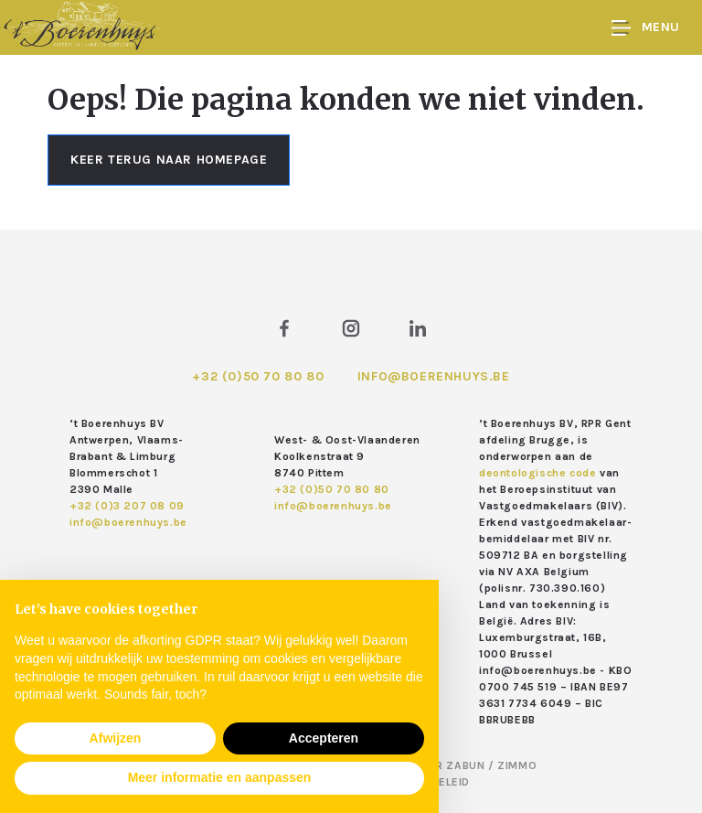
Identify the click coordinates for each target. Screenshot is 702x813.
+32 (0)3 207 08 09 (127, 505)
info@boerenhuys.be (433, 376)
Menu (646, 27)
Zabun (465, 765)
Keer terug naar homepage (168, 159)
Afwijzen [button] (116, 738)
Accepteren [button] (323, 738)
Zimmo (517, 765)
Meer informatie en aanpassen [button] (220, 777)
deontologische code (537, 472)
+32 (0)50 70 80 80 (258, 376)
